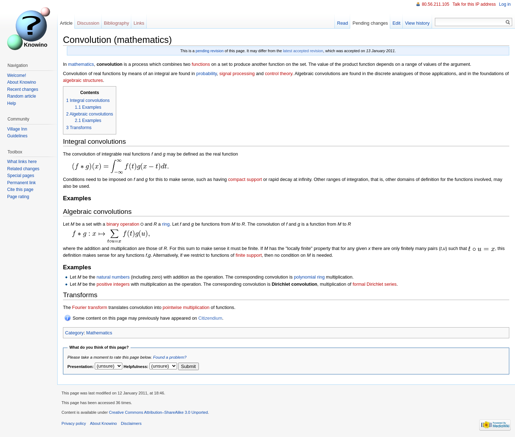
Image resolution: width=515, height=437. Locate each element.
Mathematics (99, 332)
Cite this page (20, 189)
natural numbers (113, 277)
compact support (245, 179)
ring (166, 224)
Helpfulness (135, 366)
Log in (505, 4)
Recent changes (22, 89)
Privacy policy (74, 423)
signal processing (237, 73)
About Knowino (21, 82)
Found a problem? (169, 357)
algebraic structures (83, 80)
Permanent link (21, 182)
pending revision (210, 51)
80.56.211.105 (435, 4)
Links (139, 23)
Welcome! (16, 75)
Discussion (88, 23)
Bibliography (116, 23)
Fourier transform (89, 307)
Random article (21, 96)
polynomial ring (309, 277)
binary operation (123, 224)
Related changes (23, 168)
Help (11, 103)
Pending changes (370, 23)
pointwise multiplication (186, 307)
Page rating (18, 196)
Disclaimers (131, 423)
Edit (397, 23)
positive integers (113, 284)
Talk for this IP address (474, 4)
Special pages (20, 175)
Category (74, 332)
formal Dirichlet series (375, 284)
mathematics (81, 64)
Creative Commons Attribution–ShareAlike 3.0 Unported (158, 412)
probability (206, 73)
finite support (249, 255)
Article (66, 23)
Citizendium (210, 318)
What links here (22, 161)
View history (417, 23)
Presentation (80, 366)
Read (342, 23)
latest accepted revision (303, 51)
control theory (279, 73)
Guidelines (17, 135)
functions (201, 64)
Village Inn (17, 129)
